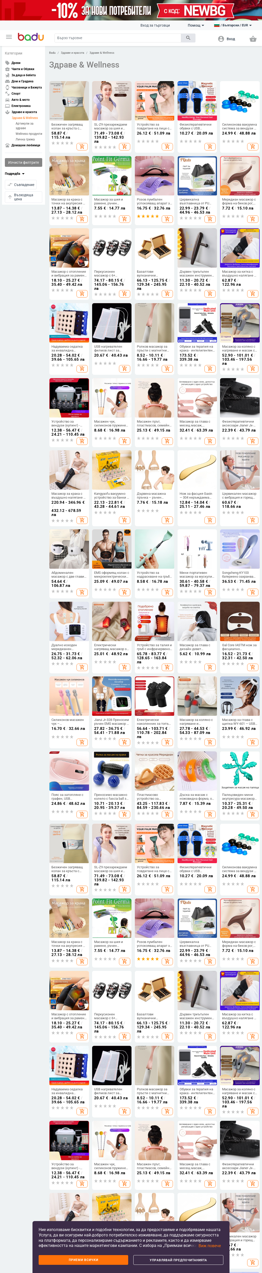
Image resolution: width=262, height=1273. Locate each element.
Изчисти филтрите (23, 162)
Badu (52, 52)
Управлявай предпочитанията (178, 1260)
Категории (13, 53)
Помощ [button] (196, 25)
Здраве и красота (72, 52)
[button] (9, 37)
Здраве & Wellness (25, 118)
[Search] (117, 38)
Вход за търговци (155, 25)
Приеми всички (83, 1260)
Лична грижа (25, 139)
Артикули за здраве (25, 126)
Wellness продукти (29, 134)
